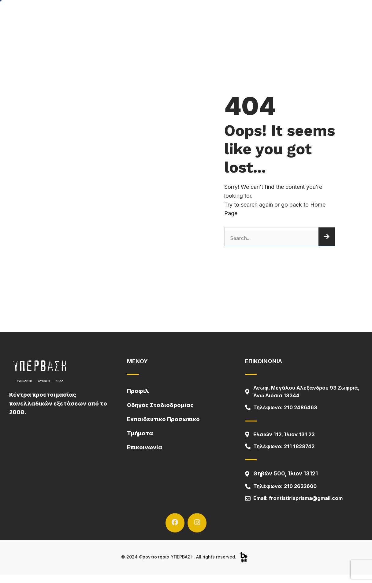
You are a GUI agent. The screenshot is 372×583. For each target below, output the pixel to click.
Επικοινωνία (265, 13)
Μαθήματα (190, 13)
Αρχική (123, 13)
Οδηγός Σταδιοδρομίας (318, 13)
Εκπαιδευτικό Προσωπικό (163, 419)
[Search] (326, 236)
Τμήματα (227, 13)
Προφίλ (154, 13)
